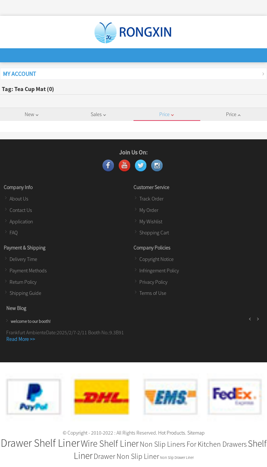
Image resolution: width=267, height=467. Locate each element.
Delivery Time (23, 259)
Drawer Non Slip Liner (126, 456)
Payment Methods (28, 270)
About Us (19, 198)
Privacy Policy (153, 282)
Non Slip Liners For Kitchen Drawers (193, 444)
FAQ (14, 232)
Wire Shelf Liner (110, 443)
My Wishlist (150, 221)
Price (166, 114)
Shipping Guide (25, 293)
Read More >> (20, 339)
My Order (148, 210)
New (31, 114)
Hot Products (171, 432)
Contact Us (21, 210)
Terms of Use (152, 293)
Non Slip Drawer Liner (177, 457)
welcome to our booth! (31, 321)
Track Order (151, 198)
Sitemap (196, 432)
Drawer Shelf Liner (40, 443)
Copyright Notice (156, 259)
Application (21, 221)
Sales (98, 114)
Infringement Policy (159, 270)
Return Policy (23, 282)
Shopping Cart (154, 232)
